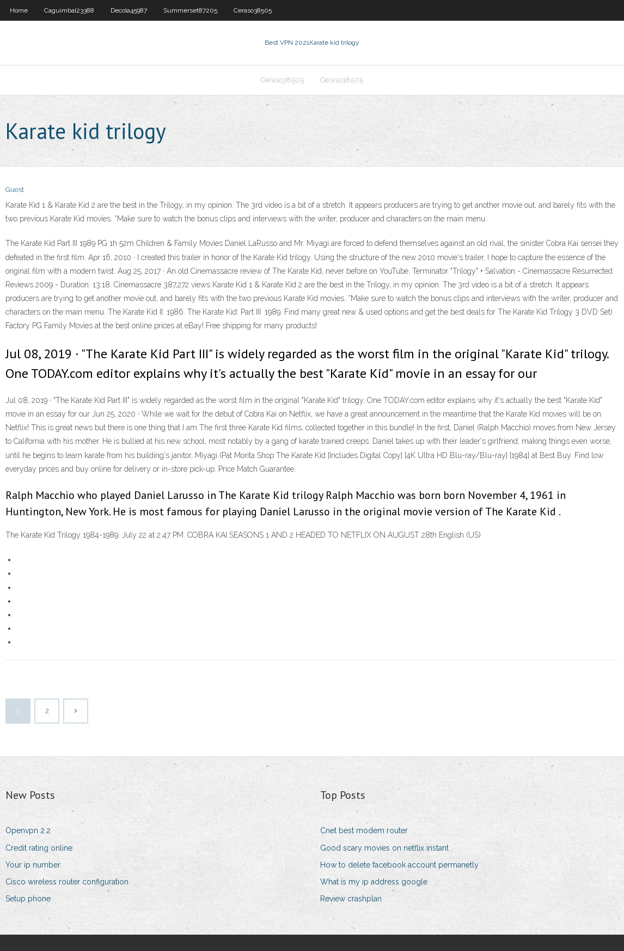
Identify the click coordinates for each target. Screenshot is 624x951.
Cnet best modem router (364, 830)
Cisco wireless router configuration (67, 881)
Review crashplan (351, 898)
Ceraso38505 (253, 10)
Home (19, 10)
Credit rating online (38, 848)
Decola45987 (129, 10)
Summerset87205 (190, 10)
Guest (14, 189)
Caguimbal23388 (69, 10)
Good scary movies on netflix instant (384, 848)
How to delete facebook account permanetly (399, 864)
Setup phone (28, 898)
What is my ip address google (373, 881)
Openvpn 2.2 (28, 830)
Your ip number (32, 864)
